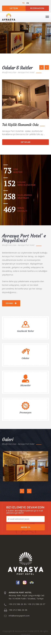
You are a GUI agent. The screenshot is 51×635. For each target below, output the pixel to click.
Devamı (11, 303)
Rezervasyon (37, 8)
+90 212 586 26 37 (36, 604)
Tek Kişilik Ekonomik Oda (20, 125)
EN (28, 3)
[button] (3, 38)
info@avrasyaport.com (19, 615)
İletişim (14, 8)
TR (23, 3)
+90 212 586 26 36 (17, 604)
